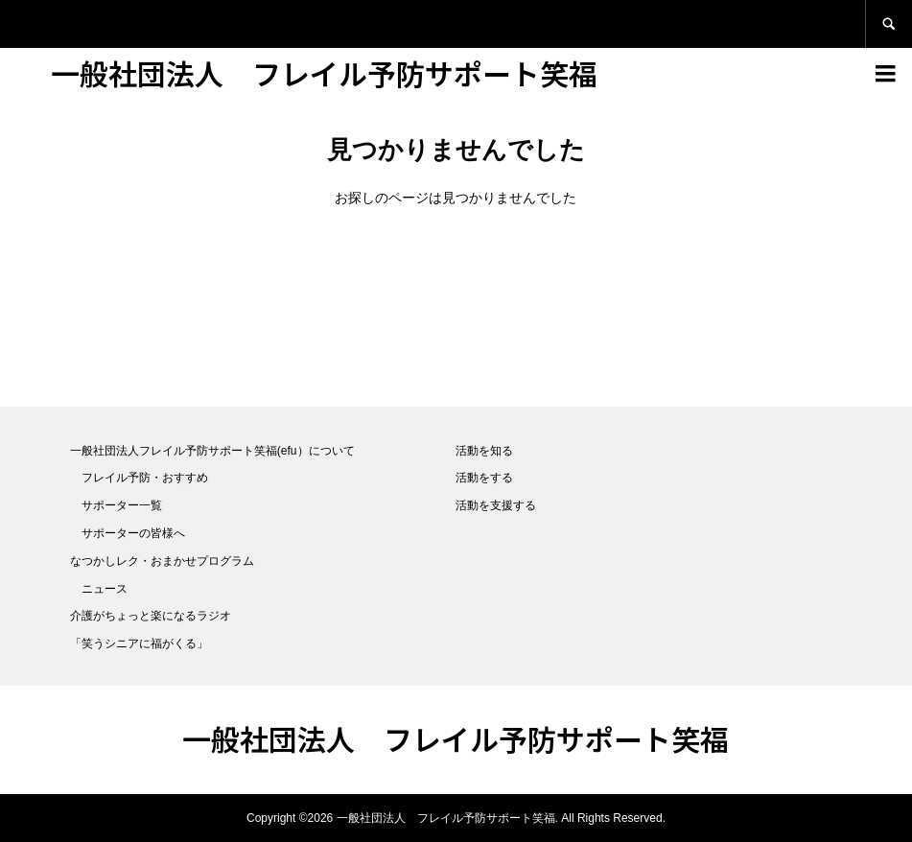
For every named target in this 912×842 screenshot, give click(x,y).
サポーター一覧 (122, 505)
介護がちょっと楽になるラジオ (150, 615)
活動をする (484, 477)
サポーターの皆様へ (133, 533)
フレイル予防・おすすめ (145, 477)
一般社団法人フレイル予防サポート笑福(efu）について (212, 450)
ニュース (105, 589)
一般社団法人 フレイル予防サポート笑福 (324, 73)
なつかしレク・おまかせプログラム (162, 561)
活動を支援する (496, 505)
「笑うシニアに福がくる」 (139, 643)
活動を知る (484, 450)
